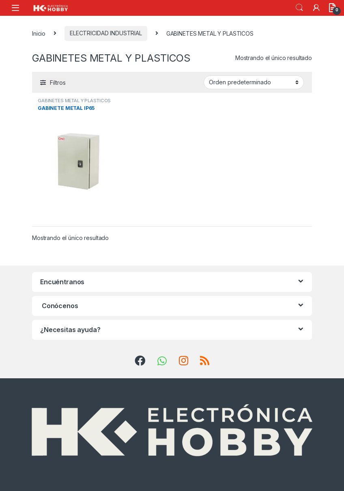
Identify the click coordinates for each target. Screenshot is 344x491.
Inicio (38, 33)
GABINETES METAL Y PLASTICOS (74, 100)
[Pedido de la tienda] (254, 82)
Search (299, 7)
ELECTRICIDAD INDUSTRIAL (106, 33)
